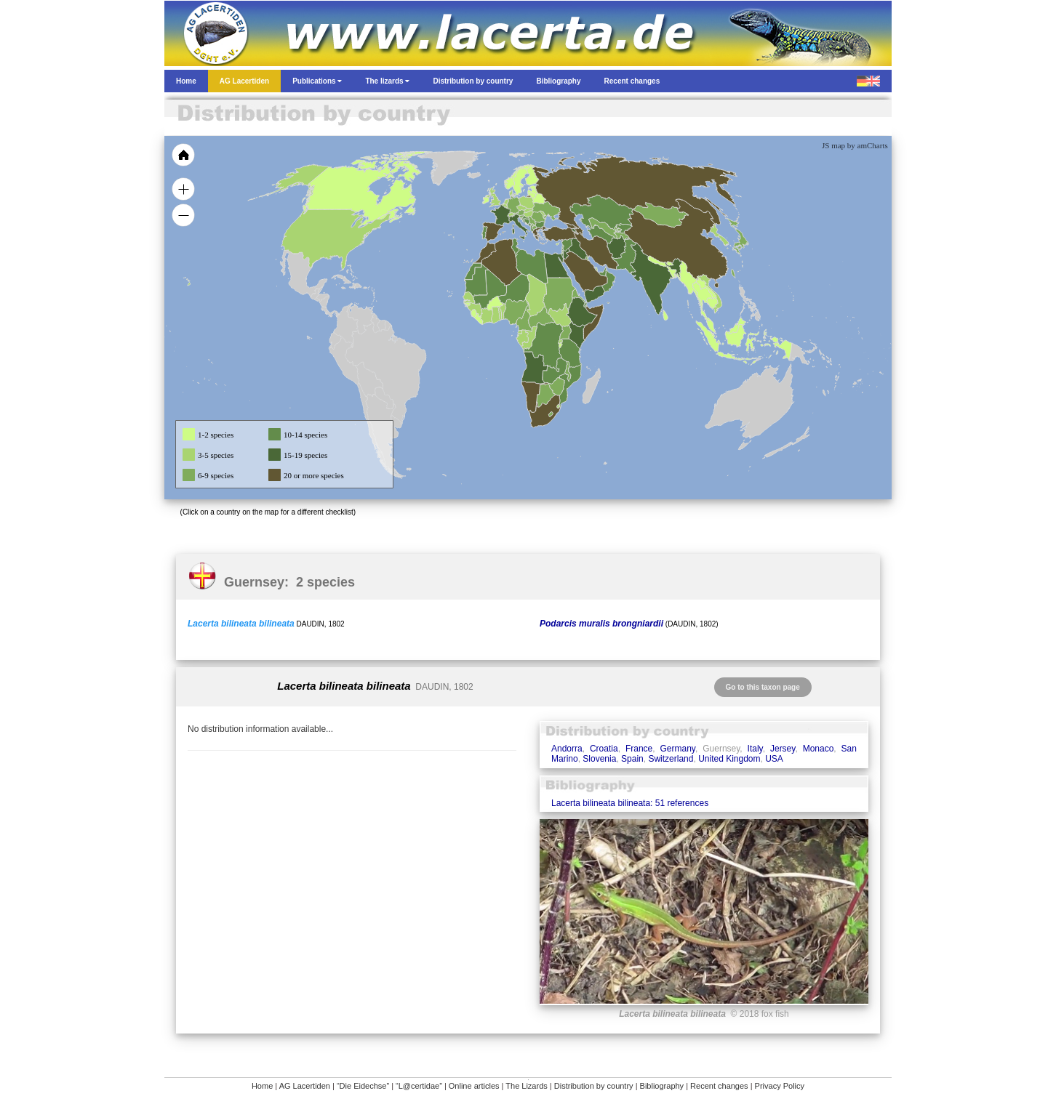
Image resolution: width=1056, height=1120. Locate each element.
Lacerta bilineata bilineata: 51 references (629, 803)
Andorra (567, 749)
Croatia (604, 749)
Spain (632, 759)
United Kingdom (729, 759)
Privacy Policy (779, 1085)
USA (774, 759)
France (638, 749)
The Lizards (526, 1085)
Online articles (474, 1085)
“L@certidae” (419, 1085)
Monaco (818, 749)
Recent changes (719, 1085)
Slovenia (599, 759)
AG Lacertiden (304, 1085)
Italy (755, 749)
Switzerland (670, 759)
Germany (677, 749)
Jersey (782, 749)
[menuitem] (602, 271)
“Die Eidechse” (363, 1085)
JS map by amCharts (855, 145)
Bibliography (662, 1085)
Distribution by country (593, 1085)
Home (262, 1085)
